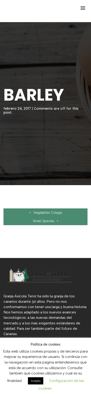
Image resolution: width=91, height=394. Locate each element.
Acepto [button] (35, 381)
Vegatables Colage (45, 212)
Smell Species (45, 221)
